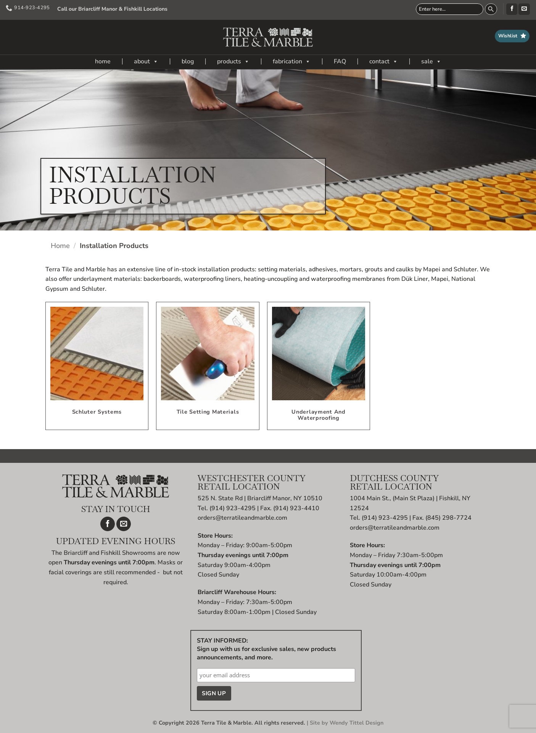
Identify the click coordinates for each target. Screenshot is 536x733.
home (103, 61)
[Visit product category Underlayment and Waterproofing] (318, 366)
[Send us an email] (524, 9)
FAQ (340, 61)
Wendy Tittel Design (356, 723)
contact (383, 61)
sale (431, 61)
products (233, 61)
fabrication (292, 61)
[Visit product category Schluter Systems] (97, 366)
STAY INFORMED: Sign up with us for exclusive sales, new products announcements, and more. (266, 649)
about (146, 61)
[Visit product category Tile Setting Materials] (207, 366)
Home (60, 245)
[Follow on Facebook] (511, 9)
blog (188, 61)
